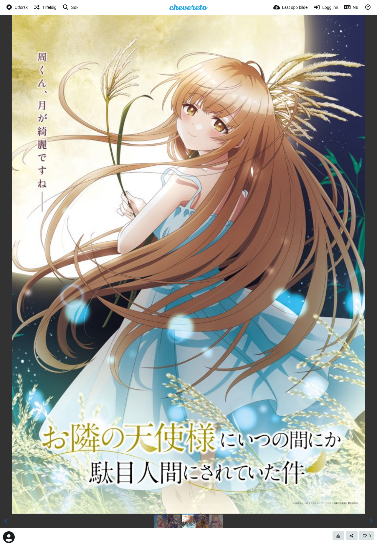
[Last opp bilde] (290, 7)
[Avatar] (9, 537)
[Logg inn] (326, 7)
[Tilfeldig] (45, 7)
